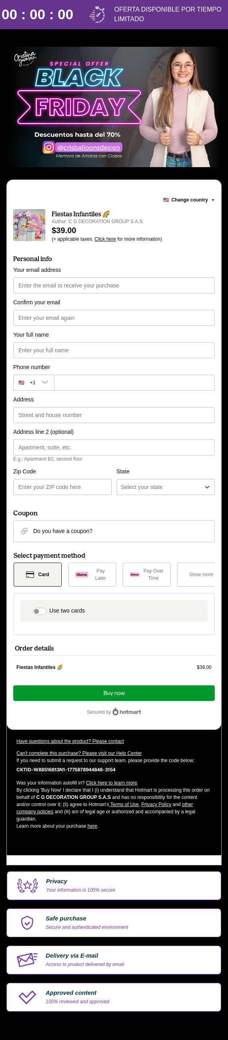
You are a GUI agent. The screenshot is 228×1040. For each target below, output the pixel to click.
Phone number (31, 367)
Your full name (31, 334)
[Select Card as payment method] (37, 574)
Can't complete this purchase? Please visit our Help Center (79, 753)
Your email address (37, 270)
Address (23, 399)
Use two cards (67, 610)
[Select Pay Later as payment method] (92, 574)
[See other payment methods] (201, 574)
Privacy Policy (156, 804)
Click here (105, 239)
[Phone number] (134, 383)
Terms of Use (124, 804)
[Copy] (66, 769)
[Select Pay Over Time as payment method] (146, 574)
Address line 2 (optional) (43, 432)
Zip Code (24, 471)
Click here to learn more (111, 783)
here (92, 826)
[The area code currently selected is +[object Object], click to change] (33, 383)
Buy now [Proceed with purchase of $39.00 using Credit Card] (114, 693)
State (123, 471)
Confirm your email (36, 302)
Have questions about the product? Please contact (70, 741)
